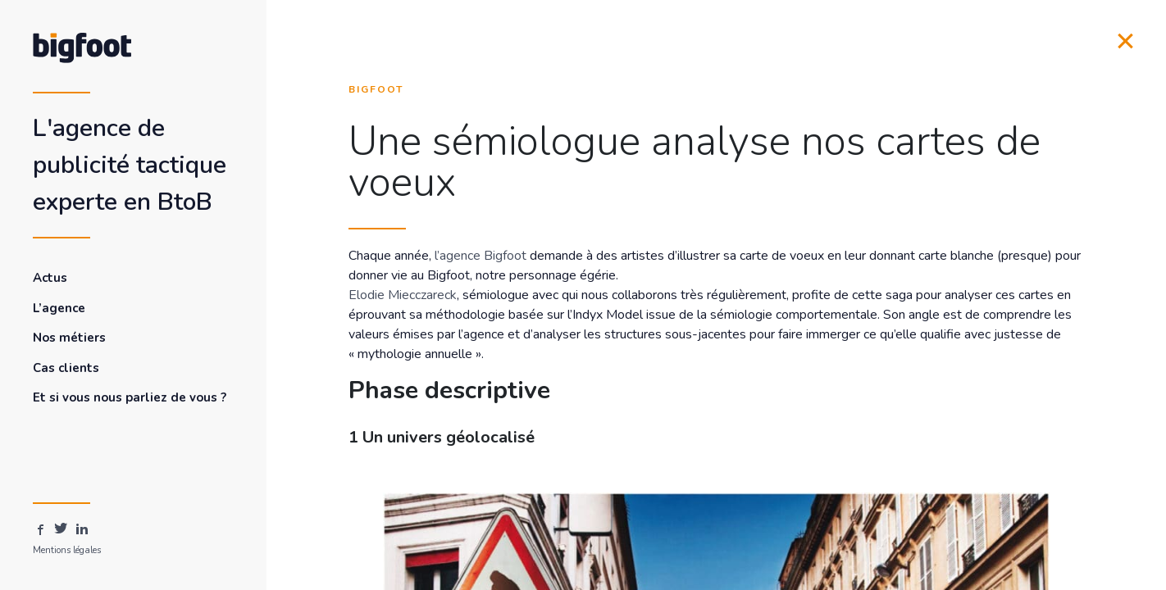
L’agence (59, 308)
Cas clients (66, 368)
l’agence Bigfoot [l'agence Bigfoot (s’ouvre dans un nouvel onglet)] (480, 256)
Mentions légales (67, 550)
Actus (50, 278)
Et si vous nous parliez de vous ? (129, 397)
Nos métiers (69, 337)
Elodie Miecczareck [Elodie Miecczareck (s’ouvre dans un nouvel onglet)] (402, 295)
